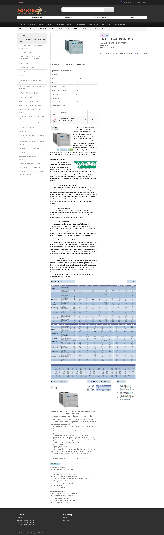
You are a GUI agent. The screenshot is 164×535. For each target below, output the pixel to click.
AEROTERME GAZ (119, 24)
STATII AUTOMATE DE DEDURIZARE (30, 168)
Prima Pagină (37, 17)
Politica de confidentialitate (26, 522)
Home (23, 24)
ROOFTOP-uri (93, 24)
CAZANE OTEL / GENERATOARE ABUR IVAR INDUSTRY (32, 137)
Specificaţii (81, 65)
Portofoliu (20, 518)
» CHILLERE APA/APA (25, 52)
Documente (68, 65)
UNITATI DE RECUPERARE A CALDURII (30, 123)
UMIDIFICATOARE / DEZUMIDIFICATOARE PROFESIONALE (31, 88)
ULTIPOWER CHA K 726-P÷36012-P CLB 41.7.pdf (66, 120)
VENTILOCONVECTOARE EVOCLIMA (30, 106)
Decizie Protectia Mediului (25, 520)
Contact (131, 17)
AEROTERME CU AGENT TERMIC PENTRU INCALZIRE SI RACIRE (31, 173)
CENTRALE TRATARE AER (64, 24)
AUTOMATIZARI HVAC (26, 97)
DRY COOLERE (80, 24)
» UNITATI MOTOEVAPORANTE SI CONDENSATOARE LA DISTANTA (29, 58)
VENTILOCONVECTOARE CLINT (28, 101)
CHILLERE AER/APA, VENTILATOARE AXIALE (50, 29)
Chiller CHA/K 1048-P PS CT (100, 29)
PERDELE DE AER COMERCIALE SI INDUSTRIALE (29, 158)
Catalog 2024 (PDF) (100, 17)
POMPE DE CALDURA (45, 24)
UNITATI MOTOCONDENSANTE (28, 93)
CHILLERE (31, 24)
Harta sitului (65, 520)
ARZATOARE (106, 24)
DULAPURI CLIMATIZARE (26, 127)
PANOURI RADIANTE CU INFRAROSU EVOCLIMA (30, 111)
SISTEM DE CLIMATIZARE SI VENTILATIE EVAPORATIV (30, 81)
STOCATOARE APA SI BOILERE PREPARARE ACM (32, 117)
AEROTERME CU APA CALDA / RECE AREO (31, 148)
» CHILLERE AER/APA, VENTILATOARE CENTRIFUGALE (30, 47)
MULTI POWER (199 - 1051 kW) (77, 29)
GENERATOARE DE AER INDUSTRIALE (30, 163)
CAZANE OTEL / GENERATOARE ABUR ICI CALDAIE (31, 143)
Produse (68, 17)
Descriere (55, 65)
